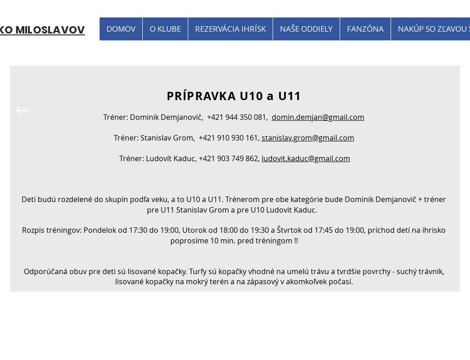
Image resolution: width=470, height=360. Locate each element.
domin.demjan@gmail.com (318, 117)
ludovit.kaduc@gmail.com (306, 158)
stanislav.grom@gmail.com (308, 138)
